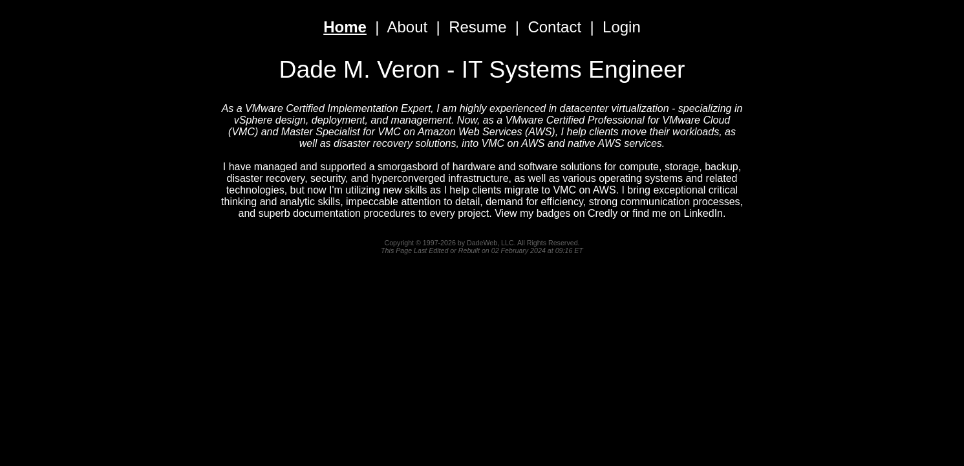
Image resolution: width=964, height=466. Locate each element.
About (407, 27)
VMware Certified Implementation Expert (338, 108)
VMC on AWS (513, 143)
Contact (554, 27)
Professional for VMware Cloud (659, 120)
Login (622, 27)
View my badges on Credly (556, 213)
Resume (477, 27)
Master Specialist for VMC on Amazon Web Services (401, 131)
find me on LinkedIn (677, 213)
